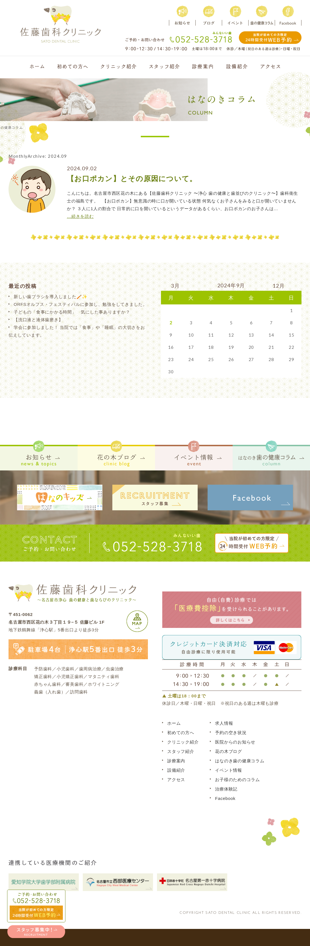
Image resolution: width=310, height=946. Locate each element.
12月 (278, 285)
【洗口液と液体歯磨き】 (38, 319)
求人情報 (224, 723)
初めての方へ (180, 732)
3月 (175, 285)
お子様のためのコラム (237, 779)
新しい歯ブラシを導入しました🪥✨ (51, 296)
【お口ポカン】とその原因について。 (132, 179)
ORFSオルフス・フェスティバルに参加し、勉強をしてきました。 (80, 304)
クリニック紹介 (183, 742)
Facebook (225, 798)
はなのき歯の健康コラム (239, 760)
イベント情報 (228, 770)
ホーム (174, 723)
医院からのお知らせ (235, 742)
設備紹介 (176, 770)
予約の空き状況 (230, 732)
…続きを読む (80, 216)
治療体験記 (226, 789)
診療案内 (176, 760)
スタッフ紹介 (180, 751)
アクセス (176, 779)
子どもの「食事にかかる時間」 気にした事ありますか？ (72, 312)
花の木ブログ (228, 751)
